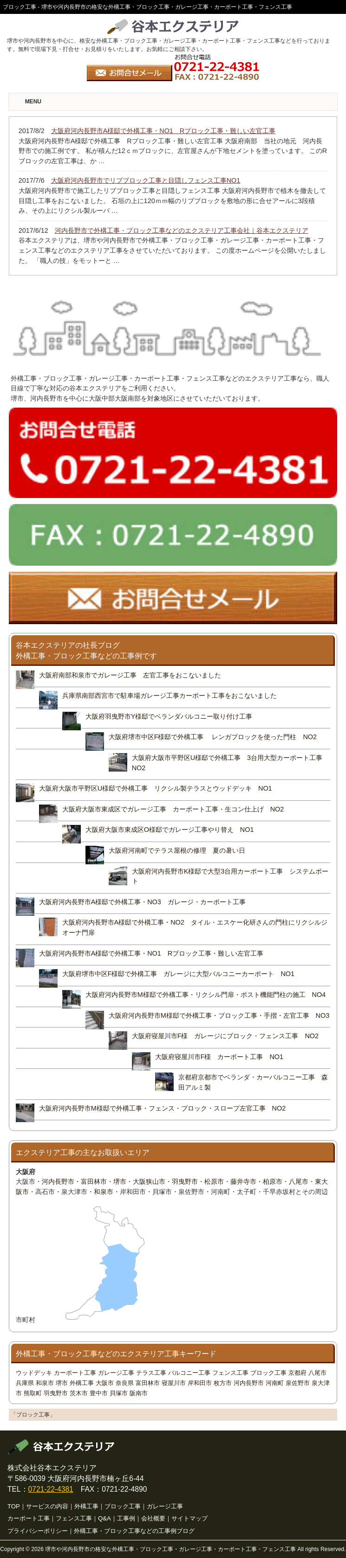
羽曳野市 (185, 1181)
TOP (13, 1506)
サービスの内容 (47, 1506)
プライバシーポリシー (37, 1530)
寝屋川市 (174, 1382)
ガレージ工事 (116, 1372)
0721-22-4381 (50, 1489)
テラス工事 (151, 1372)
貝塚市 (119, 1393)
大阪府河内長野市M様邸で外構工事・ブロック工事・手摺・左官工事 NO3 (219, 1015)
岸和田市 (200, 1382)
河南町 (275, 1382)
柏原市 (272, 1181)
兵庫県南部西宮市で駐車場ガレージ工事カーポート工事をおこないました (169, 695)
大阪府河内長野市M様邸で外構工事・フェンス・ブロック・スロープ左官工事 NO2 (162, 1108)
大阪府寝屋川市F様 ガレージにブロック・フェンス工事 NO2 (225, 1036)
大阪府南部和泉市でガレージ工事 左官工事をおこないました (130, 675)
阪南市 (139, 1393)
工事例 (126, 1518)
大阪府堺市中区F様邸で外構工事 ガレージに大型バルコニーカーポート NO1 (178, 973)
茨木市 (79, 1393)
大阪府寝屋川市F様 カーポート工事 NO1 (219, 1056)
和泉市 (103, 1191)
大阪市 (105, 1382)
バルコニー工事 (189, 1372)
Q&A (104, 1518)
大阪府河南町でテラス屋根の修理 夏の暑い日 (177, 850)
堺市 (119, 1181)
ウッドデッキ (34, 1372)
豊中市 (99, 1393)
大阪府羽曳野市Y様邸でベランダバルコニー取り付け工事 (169, 716)
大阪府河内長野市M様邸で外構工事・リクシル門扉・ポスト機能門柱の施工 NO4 (205, 994)
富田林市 (94, 1181)
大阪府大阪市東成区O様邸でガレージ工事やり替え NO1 (169, 829)
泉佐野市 (298, 1382)
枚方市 (223, 1382)
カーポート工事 (75, 1372)
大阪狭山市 (149, 1181)
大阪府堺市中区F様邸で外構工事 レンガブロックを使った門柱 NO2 (213, 737)
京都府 (297, 1372)
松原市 (214, 1181)
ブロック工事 (268, 1372)
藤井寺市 (243, 1181)
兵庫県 (25, 1382)
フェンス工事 (230, 1372)
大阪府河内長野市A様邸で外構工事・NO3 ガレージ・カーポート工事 (142, 902)
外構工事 (82, 1382)
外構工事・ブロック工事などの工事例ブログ (134, 1530)
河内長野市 (58, 1181)
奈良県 (125, 1382)
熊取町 (33, 1393)
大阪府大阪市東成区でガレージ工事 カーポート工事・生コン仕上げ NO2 (173, 809)
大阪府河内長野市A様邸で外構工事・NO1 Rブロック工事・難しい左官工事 (151, 953)
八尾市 (298, 1181)
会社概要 (153, 1518)
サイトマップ (189, 1518)
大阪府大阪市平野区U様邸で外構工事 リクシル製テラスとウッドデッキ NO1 (159, 788)
